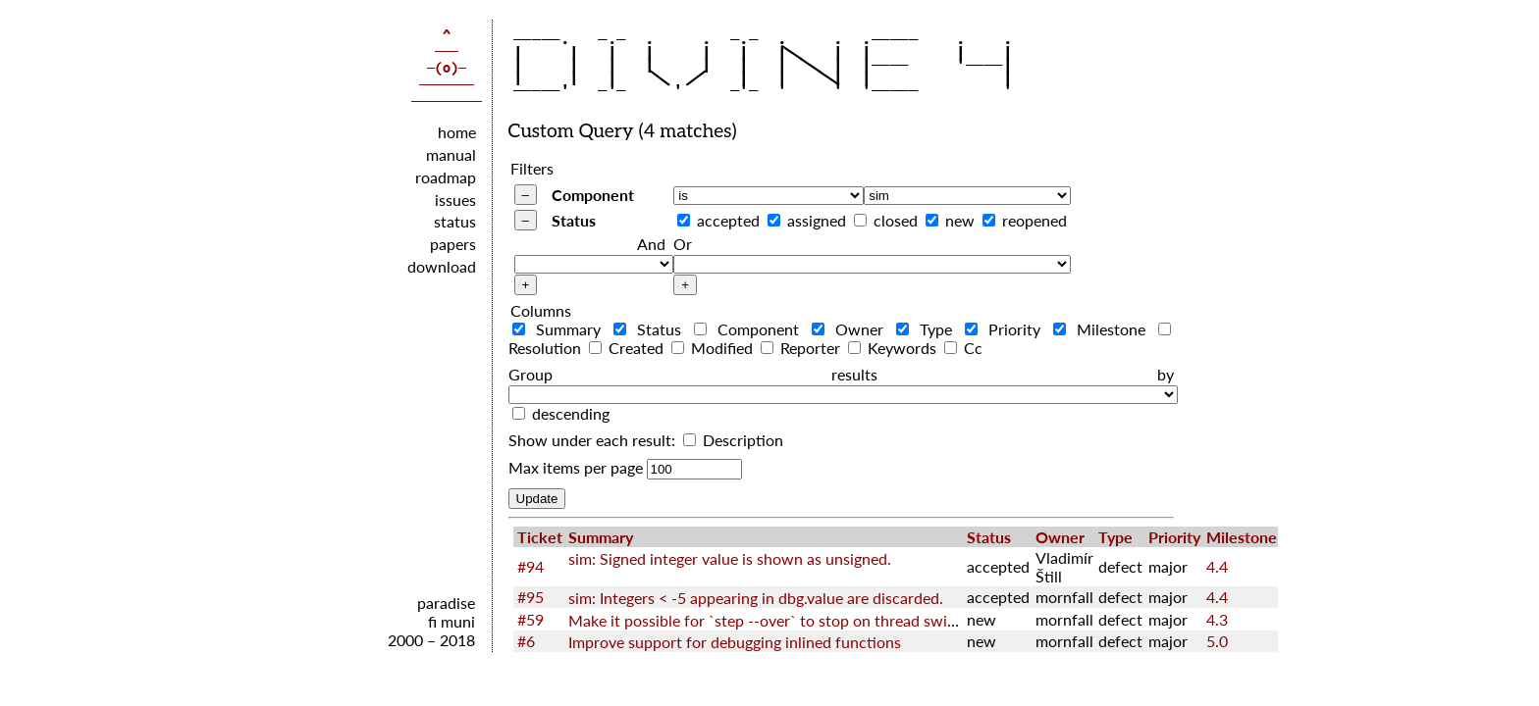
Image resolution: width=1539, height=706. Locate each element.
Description (733, 439)
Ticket (539, 537)
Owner (852, 329)
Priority (1007, 329)
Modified (714, 347)
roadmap (445, 177)
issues (455, 199)
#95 (530, 596)
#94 (530, 566)
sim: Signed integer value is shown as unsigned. (729, 558)
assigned (816, 220)
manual (451, 154)
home (457, 132)
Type (928, 329)
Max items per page (575, 467)
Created (628, 347)
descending (571, 413)
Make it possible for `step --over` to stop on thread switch (769, 620)
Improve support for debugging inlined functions (734, 641)
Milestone (1103, 329)
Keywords (894, 347)
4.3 (1217, 619)
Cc (963, 347)
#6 (526, 640)
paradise (446, 602)
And (651, 243)
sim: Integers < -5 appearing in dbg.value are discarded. (755, 597)
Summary (561, 329)
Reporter (802, 347)
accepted (728, 220)
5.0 (1217, 640)
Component (593, 194)
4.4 (1217, 566)
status (455, 221)
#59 (530, 619)
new (960, 220)
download (441, 266)
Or (682, 243)
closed (896, 220)
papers (453, 243)
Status (574, 220)
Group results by (841, 374)
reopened (1034, 220)
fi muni (451, 621)
